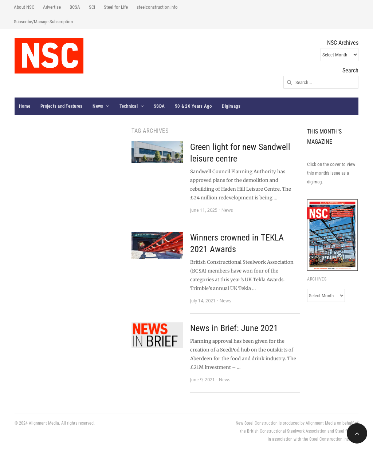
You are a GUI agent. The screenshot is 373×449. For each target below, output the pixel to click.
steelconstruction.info (157, 7)
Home (24, 106)
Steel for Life (116, 7)
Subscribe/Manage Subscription (43, 21)
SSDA (159, 106)
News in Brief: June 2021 (234, 328)
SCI (92, 7)
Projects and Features (61, 106)
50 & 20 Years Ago (193, 106)
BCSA (75, 7)
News (98, 106)
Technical (128, 106)
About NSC (24, 7)
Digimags (231, 106)
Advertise (52, 7)
